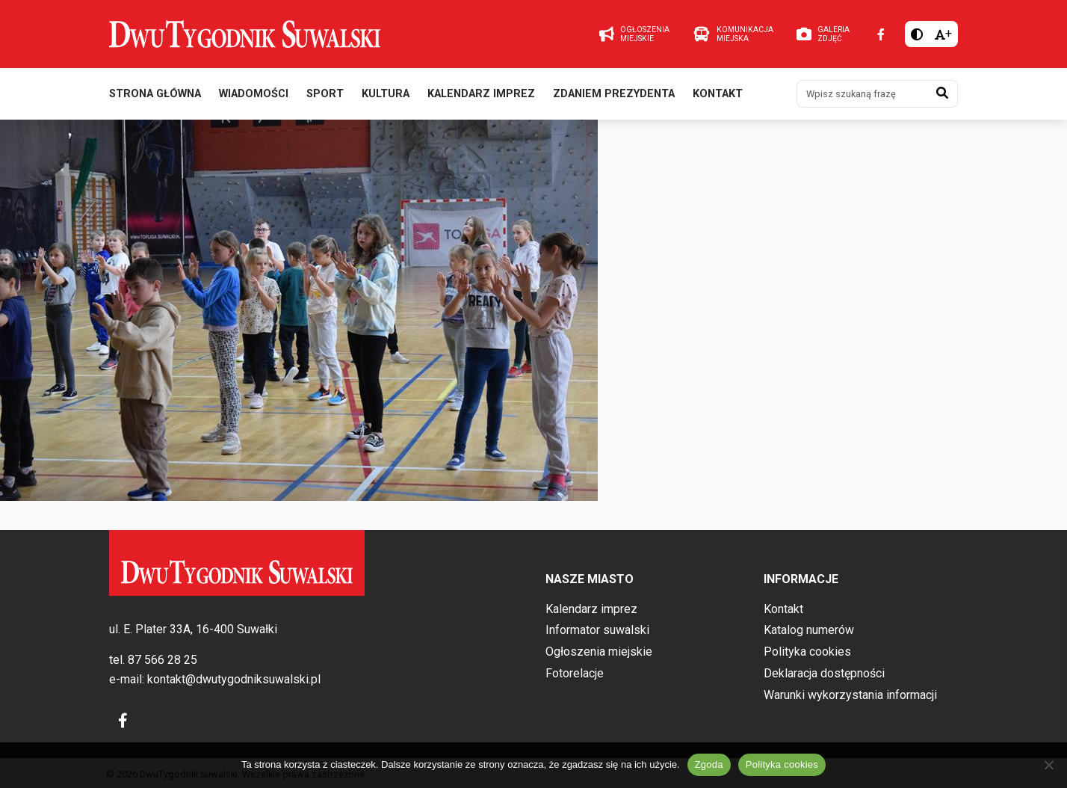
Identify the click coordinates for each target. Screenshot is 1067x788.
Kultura (385, 96)
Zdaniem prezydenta (614, 96)
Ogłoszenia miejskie (598, 651)
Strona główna (155, 96)
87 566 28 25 (162, 660)
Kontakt (718, 96)
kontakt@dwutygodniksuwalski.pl (234, 679)
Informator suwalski (597, 631)
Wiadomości (253, 96)
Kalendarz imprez (481, 96)
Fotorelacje (574, 673)
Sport (325, 96)
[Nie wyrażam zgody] (1048, 764)
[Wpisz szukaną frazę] (862, 95)
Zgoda (709, 764)
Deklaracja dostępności (824, 673)
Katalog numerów (809, 631)
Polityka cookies (807, 651)
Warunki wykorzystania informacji (850, 695)
